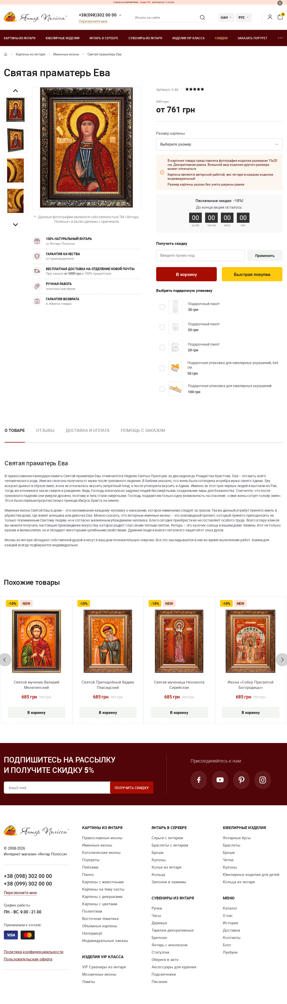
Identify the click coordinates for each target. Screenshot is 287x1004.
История (230, 922)
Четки (228, 859)
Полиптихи (92, 911)
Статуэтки (160, 952)
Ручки (157, 908)
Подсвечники (164, 974)
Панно (88, 874)
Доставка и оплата (88, 430)
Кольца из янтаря (239, 881)
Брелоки (159, 937)
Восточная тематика (100, 918)
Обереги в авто (165, 959)
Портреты (91, 859)
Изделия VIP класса (188, 38)
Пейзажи (90, 867)
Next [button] (15, 224)
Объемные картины (99, 925)
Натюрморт (92, 933)
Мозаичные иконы (99, 974)
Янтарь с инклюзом (169, 944)
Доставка (231, 930)
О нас (228, 915)
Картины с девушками (102, 896)
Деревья (159, 922)
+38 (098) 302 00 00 (28, 875)
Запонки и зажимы (169, 881)
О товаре (15, 430)
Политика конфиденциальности (33, 951)
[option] (15, 109)
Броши (158, 852)
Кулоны (159, 859)
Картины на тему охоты (103, 889)
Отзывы (45, 430)
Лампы (88, 981)
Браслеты (231, 845)
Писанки (159, 981)
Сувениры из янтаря (145, 38)
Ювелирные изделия (62, 38)
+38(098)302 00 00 (98, 15)
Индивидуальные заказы (105, 940)
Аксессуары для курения (174, 966)
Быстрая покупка (252, 274)
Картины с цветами (99, 903)
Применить (265, 256)
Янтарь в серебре (103, 38)
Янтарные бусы (237, 837)
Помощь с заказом (143, 430)
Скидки (221, 38)
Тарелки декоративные (173, 930)
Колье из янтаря (166, 867)
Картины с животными (103, 881)
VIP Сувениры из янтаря (104, 966)
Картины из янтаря (19, 38)
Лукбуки (230, 952)
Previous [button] (15, 90)
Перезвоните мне (93, 21)
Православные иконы (102, 837)
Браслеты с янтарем (170, 845)
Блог (227, 944)
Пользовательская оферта (28, 958)
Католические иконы (101, 852)
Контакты (232, 937)
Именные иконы (66, 54)
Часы (156, 915)
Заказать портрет (252, 38)
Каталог (230, 908)
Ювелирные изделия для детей (251, 874)
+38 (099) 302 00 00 (28, 883)
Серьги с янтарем (167, 837)
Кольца (158, 874)
